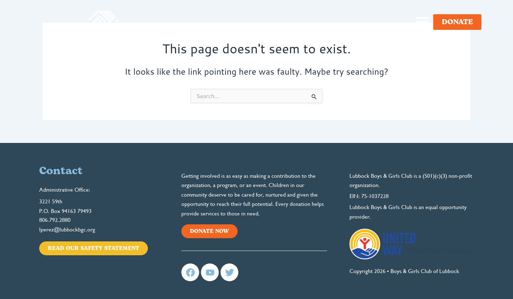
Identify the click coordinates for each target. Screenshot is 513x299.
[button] (422, 21)
